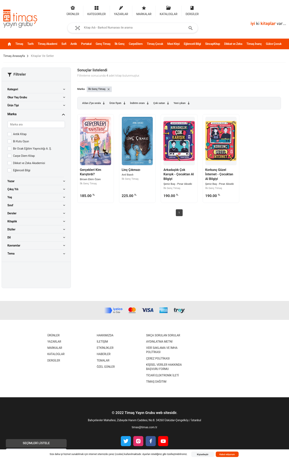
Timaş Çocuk (155, 44)
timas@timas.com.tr (144, 427)
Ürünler (53, 335)
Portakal (86, 44)
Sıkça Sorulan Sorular (163, 335)
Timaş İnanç (254, 44)
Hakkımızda (105, 335)
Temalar (103, 360)
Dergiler (53, 360)
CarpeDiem (136, 44)
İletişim (102, 341)
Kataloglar (56, 354)
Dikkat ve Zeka (233, 44)
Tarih (30, 44)
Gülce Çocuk (274, 44)
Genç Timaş (103, 44)
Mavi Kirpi (173, 44)
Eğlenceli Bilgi (192, 44)
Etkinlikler (105, 347)
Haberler (104, 354)
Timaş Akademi (47, 44)
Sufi (63, 44)
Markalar (54, 347)
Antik (73, 44)
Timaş (19, 44)
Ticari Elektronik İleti (162, 375)
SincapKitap (212, 44)
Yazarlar (54, 341)
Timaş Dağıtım (156, 381)
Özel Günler (106, 366)
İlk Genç (120, 44)
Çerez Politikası (158, 358)
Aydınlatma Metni (159, 341)
